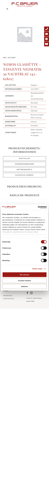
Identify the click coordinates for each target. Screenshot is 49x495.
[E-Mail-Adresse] (46, 34)
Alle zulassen (24, 275)
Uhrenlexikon (7, 295)
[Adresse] (46, 39)
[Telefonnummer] (46, 29)
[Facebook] (27, 293)
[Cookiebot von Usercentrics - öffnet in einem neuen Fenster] (38, 207)
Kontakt (5, 291)
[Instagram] (31, 293)
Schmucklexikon (8, 298)
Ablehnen (24, 286)
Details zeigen (37, 268)
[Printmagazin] (46, 44)
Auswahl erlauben (24, 280)
